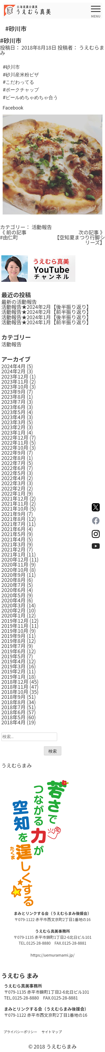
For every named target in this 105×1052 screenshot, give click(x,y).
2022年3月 (13, 483)
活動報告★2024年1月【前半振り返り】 (46, 322)
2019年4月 (13, 661)
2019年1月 (13, 676)
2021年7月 (13, 524)
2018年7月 (13, 707)
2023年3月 (13, 422)
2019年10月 (14, 630)
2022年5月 (13, 473)
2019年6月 (13, 651)
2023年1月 (13, 432)
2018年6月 (13, 712)
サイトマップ (52, 1031)
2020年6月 (13, 590)
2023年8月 (13, 396)
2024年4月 (13, 366)
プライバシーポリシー (20, 1031)
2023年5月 (13, 412)
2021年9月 (13, 514)
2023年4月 (13, 417)
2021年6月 (13, 529)
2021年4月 (13, 539)
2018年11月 (14, 686)
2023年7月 (13, 401)
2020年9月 (13, 574)
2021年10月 (14, 508)
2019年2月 (13, 671)
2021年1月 (13, 554)
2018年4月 (13, 722)
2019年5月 (13, 656)
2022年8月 (13, 458)
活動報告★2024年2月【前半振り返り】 (46, 311)
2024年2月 (13, 371)
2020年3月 (13, 605)
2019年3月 (13, 666)
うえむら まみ (19, 975)
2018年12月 (14, 681)
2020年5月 (13, 595)
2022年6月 (13, 468)
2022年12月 (14, 437)
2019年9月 (13, 635)
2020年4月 (13, 600)
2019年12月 (14, 620)
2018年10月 (14, 691)
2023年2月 (13, 427)
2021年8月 (13, 519)
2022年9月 (13, 452)
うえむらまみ (16, 765)
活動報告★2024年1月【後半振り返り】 (46, 317)
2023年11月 (14, 381)
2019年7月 (13, 646)
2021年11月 (14, 503)
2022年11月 (14, 442)
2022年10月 (14, 447)
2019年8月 (13, 641)
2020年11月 (14, 564)
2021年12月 (14, 498)
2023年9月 (13, 391)
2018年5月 (13, 717)
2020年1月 (13, 615)
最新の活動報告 (19, 301)
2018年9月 (13, 696)
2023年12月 (14, 376)
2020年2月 (13, 610)
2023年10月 (14, 386)
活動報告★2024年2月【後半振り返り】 (46, 306)
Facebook (13, 108)
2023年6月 (13, 407)
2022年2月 (13, 488)
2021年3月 (13, 544)
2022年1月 (13, 493)
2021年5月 (13, 534)
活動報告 (41, 227)
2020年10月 (14, 569)
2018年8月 (13, 702)
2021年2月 (13, 549)
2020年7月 (13, 585)
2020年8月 (13, 580)
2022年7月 (13, 463)
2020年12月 (14, 559)
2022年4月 (13, 478)
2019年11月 (14, 625)
